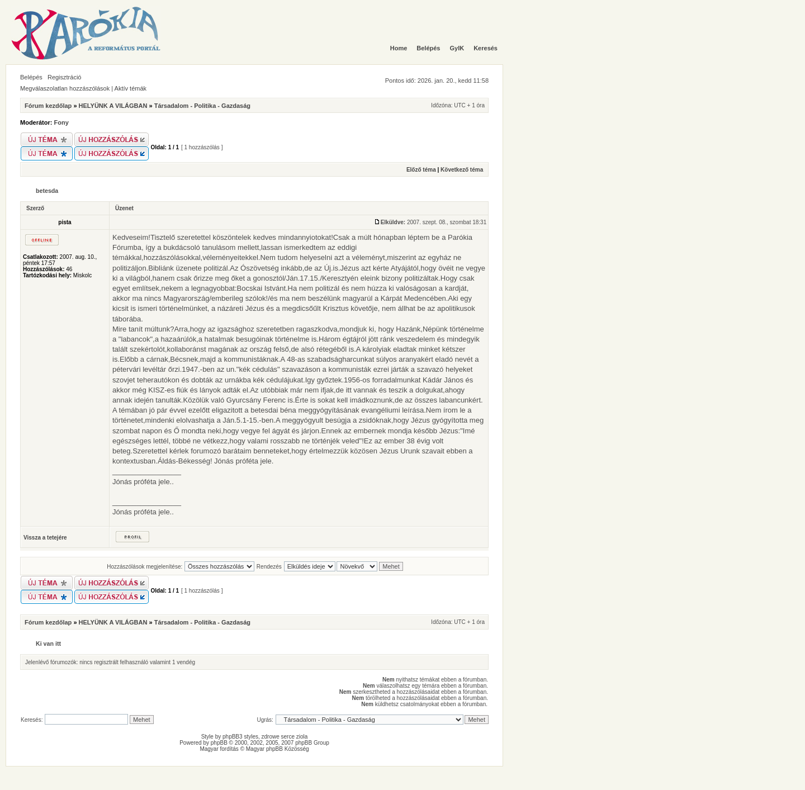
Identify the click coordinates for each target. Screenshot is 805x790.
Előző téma (421, 170)
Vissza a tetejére (45, 537)
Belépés (31, 77)
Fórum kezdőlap (48, 105)
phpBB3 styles (240, 737)
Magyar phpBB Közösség (277, 749)
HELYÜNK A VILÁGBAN (113, 105)
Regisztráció (65, 77)
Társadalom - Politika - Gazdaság (202, 105)
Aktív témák (130, 88)
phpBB (219, 743)
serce (288, 737)
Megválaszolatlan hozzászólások (65, 88)
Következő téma (462, 170)
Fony (61, 122)
